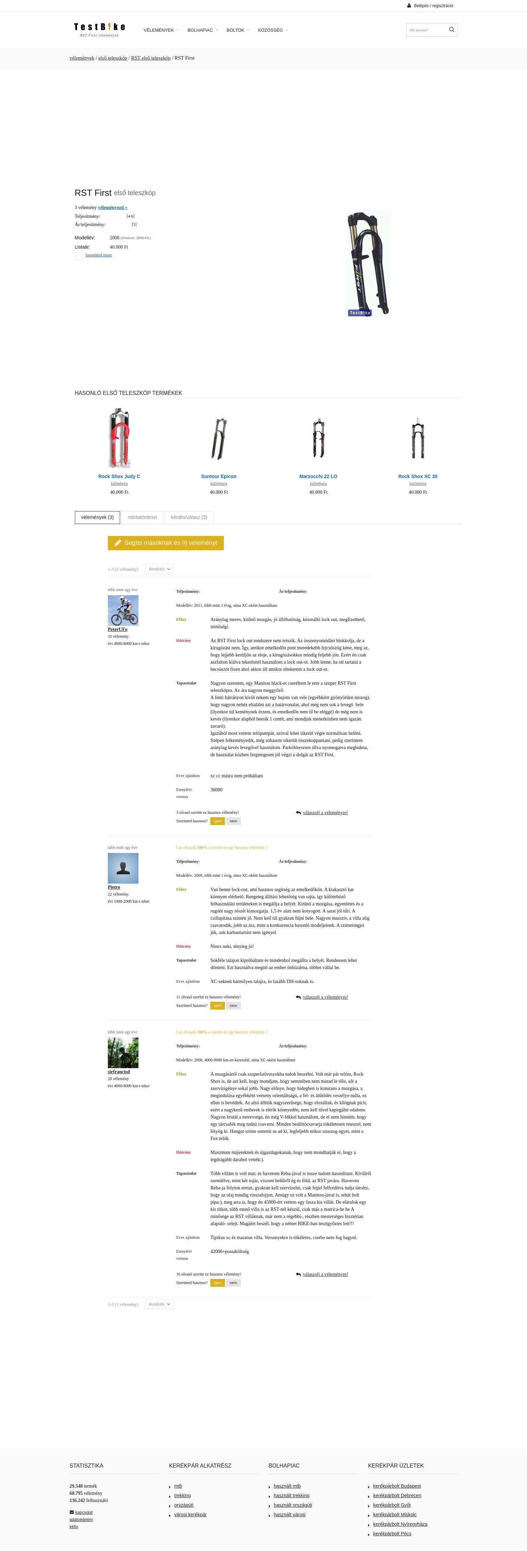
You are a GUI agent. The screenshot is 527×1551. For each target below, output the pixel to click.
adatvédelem (81, 1519)
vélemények (82, 58)
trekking (180, 1495)
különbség (119, 483)
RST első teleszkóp (150, 58)
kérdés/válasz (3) (189, 517)
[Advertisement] (264, 124)
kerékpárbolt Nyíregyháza (398, 1524)
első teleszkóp (112, 58)
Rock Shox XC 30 (418, 476)
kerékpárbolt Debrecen (395, 1495)
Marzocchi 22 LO (318, 476)
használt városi (287, 1514)
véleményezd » (113, 207)
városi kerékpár (188, 1514)
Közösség (273, 30)
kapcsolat (81, 1512)
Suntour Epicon (218, 476)
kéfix (74, 1526)
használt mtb (285, 1486)
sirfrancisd (119, 1071)
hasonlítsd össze (99, 255)
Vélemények (161, 30)
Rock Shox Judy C (119, 476)
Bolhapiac (202, 30)
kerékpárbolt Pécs (389, 1533)
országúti (181, 1505)
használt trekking (289, 1495)
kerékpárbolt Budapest (394, 1486)
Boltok (238, 30)
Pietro (114, 887)
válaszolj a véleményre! (325, 812)
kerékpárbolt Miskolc (392, 1514)
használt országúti (290, 1505)
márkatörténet (142, 517)
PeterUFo (118, 629)
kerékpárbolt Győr (389, 1505)
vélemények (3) (97, 517)
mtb (175, 1486)
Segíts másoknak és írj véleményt (166, 543)
